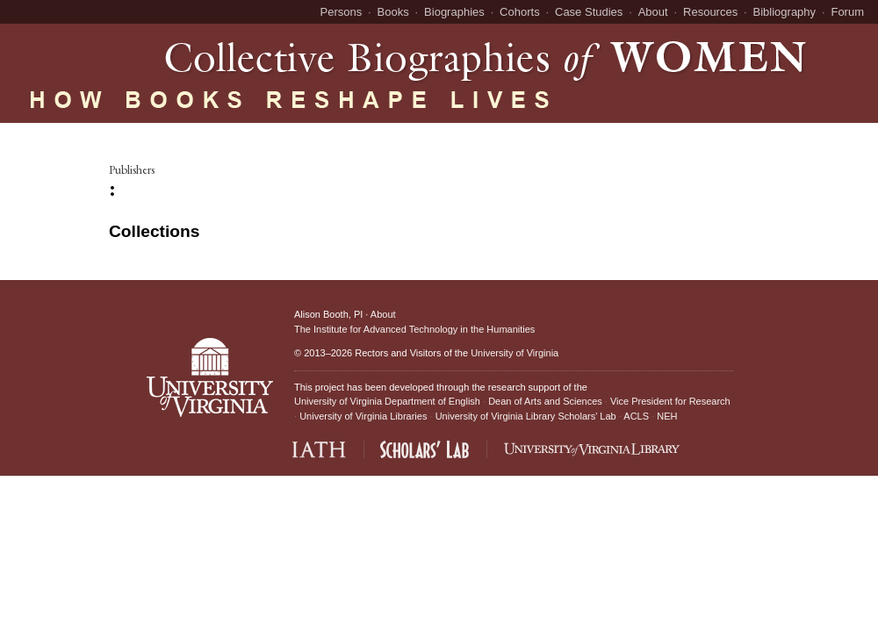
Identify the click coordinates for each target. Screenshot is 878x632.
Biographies (454, 11)
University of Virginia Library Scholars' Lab (525, 416)
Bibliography (785, 11)
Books (393, 11)
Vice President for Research (670, 401)
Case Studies (589, 11)
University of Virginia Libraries (363, 416)
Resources (710, 11)
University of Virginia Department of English (387, 401)
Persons (341, 11)
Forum (847, 11)
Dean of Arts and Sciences (545, 401)
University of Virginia (514, 353)
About (653, 11)
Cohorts (520, 11)
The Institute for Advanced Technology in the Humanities (414, 329)
